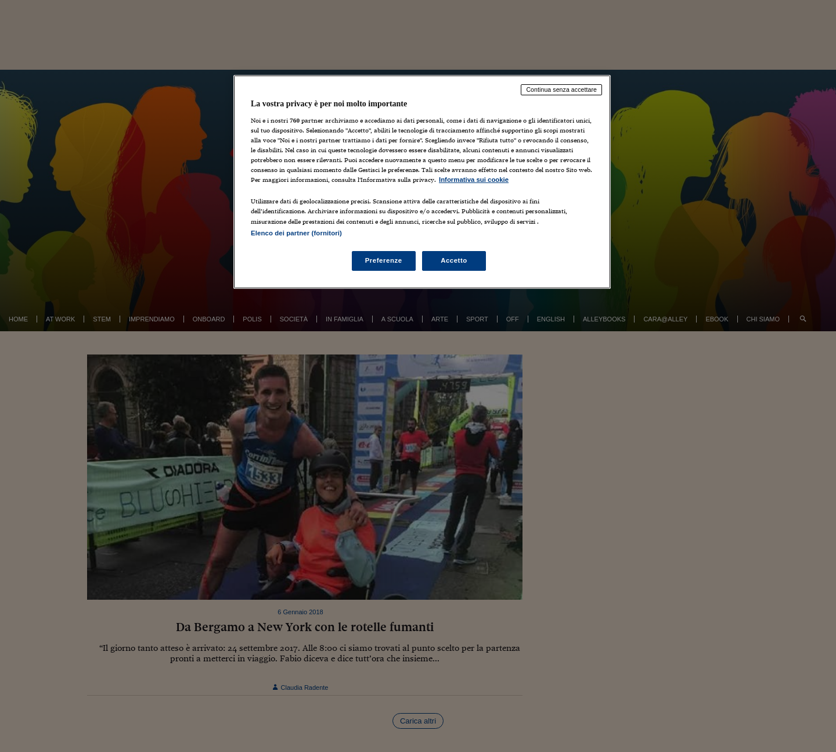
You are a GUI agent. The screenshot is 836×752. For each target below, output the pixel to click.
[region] (422, 181)
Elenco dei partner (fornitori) (296, 233)
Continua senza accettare (561, 89)
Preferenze (383, 260)
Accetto (454, 260)
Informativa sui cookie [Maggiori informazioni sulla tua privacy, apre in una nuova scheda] (474, 179)
